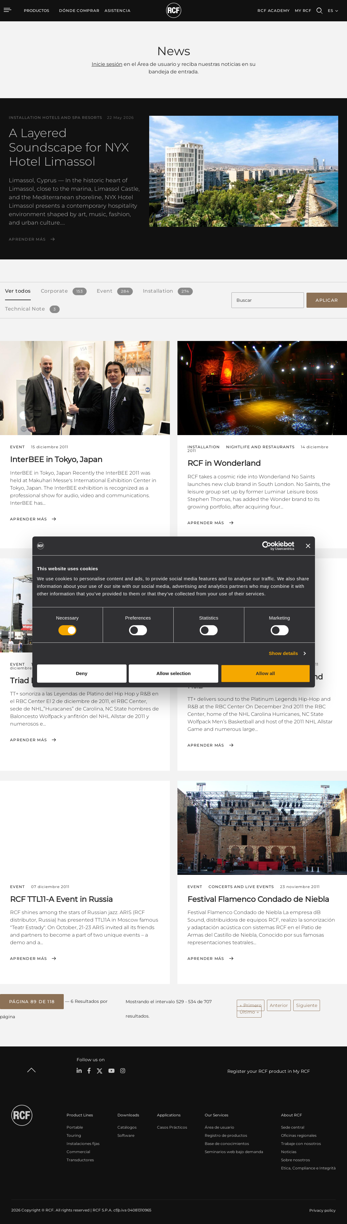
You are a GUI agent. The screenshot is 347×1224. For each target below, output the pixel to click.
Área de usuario (219, 1124)
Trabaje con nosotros (301, 1141)
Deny (82, 673)
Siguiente (306, 1003)
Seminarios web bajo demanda (234, 1149)
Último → (249, 1010)
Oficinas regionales (299, 1133)
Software (125, 1133)
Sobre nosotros (295, 1157)
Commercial (78, 1149)
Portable (75, 1124)
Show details (283, 653)
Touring (74, 1133)
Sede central (292, 1124)
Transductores (80, 1157)
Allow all (265, 673)
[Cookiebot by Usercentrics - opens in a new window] (266, 546)
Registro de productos (226, 1133)
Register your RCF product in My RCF (268, 1069)
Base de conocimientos (227, 1141)
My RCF (303, 10)
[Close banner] (308, 546)
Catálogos (127, 1124)
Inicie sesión (107, 64)
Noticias (288, 1149)
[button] (32, 999)
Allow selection (173, 673)
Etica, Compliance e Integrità (308, 1165)
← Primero (251, 1003)
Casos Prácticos (172, 1124)
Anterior (279, 1003)
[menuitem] (79, 10)
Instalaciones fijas (83, 1141)
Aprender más (27, 239)
